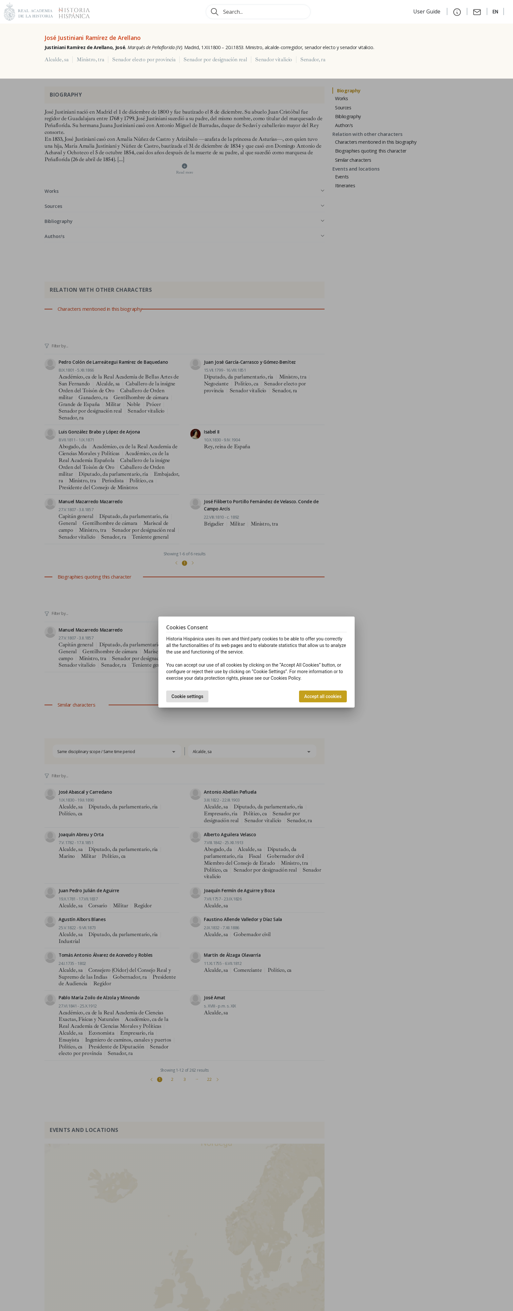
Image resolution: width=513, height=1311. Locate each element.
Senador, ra (312, 59)
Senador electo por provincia (143, 59)
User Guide (427, 11)
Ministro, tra (90, 59)
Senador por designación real (215, 59)
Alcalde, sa (56, 59)
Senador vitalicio (273, 59)
